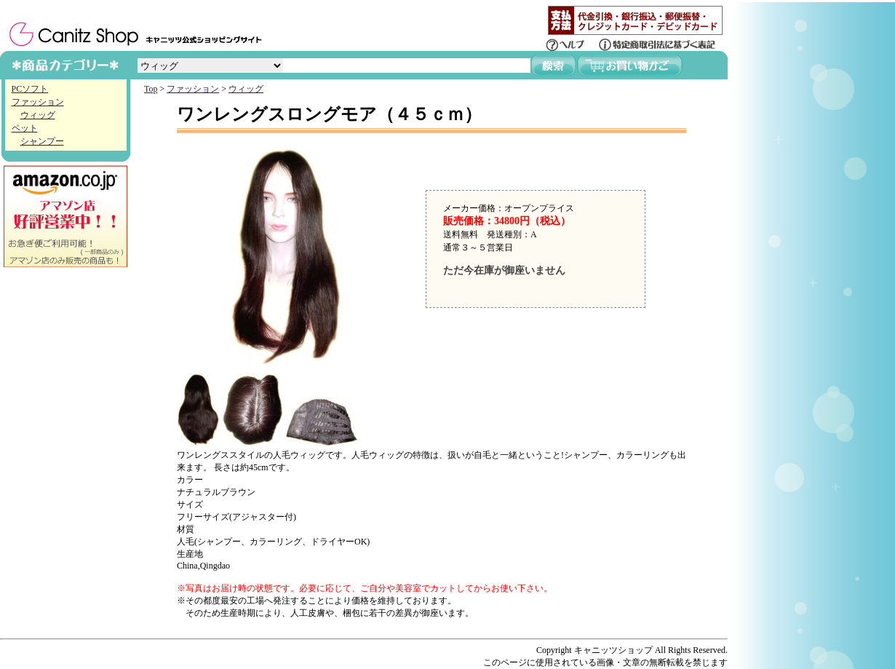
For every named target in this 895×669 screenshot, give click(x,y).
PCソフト (30, 89)
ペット (25, 128)
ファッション (38, 102)
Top (151, 89)
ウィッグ (37, 115)
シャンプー (42, 141)
